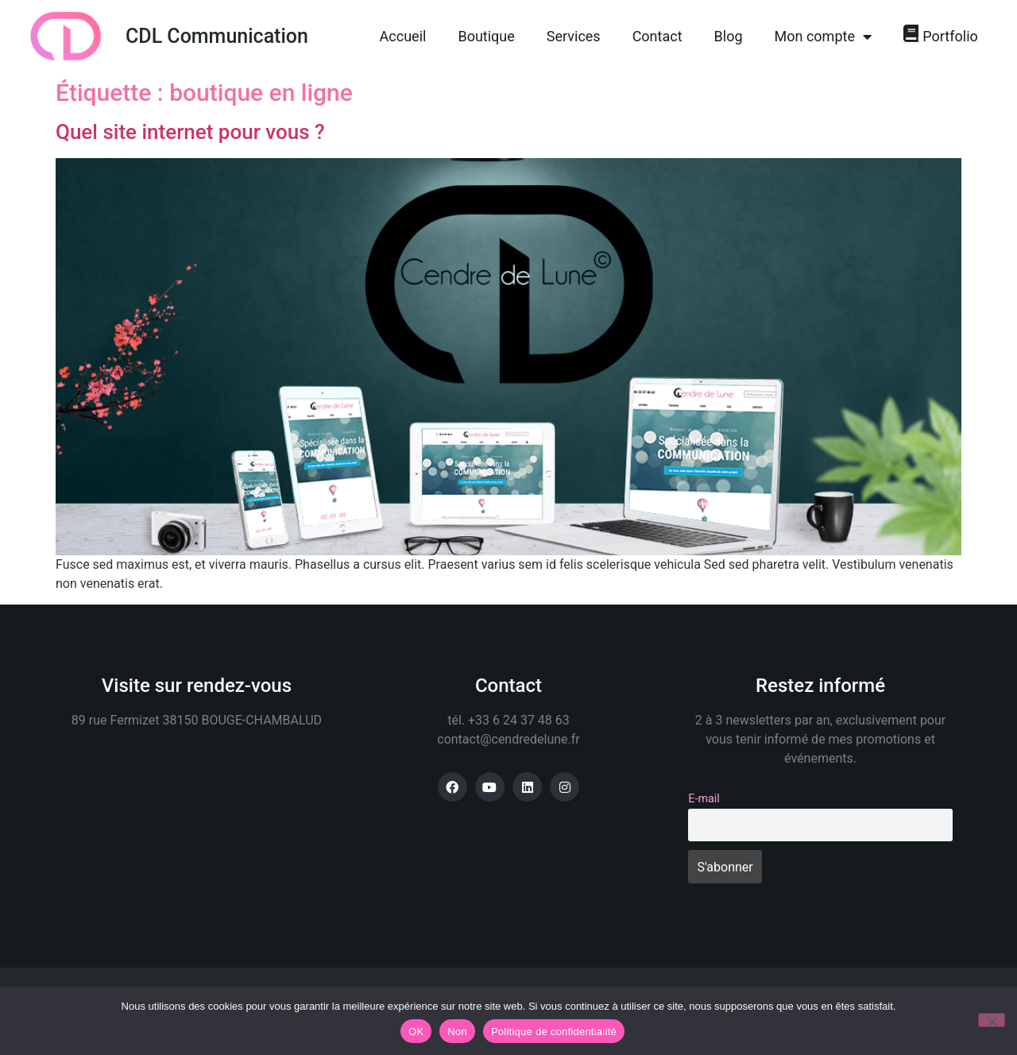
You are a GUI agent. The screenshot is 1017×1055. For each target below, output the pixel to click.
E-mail (704, 799)
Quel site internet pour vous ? (190, 132)
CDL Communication (217, 36)
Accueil (403, 36)
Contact (657, 36)
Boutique (486, 36)
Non (457, 1032)
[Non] (991, 1020)
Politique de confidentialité (554, 1032)
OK (415, 1032)
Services (574, 36)
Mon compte (823, 36)
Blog (728, 36)
